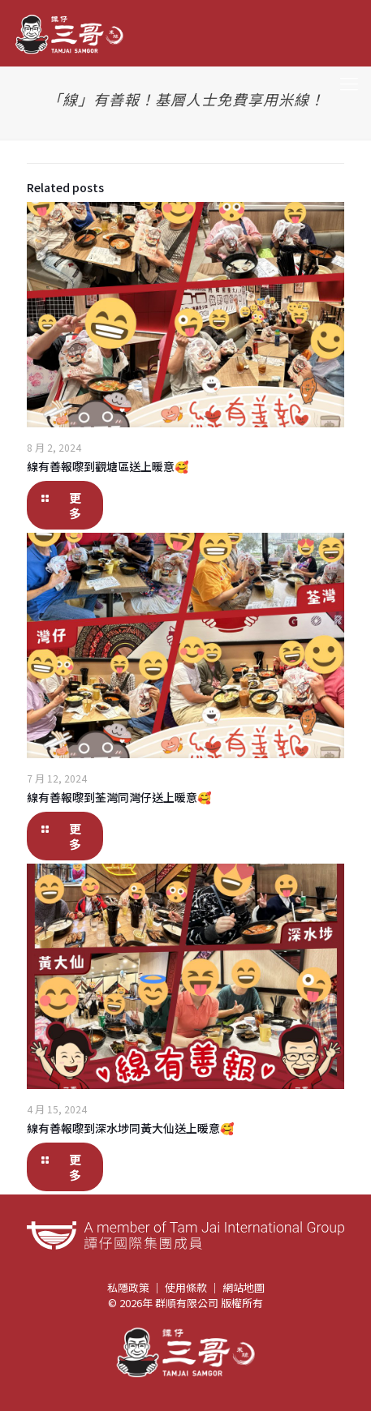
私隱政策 (128, 1287)
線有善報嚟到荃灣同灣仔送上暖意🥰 (119, 797)
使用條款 (186, 1287)
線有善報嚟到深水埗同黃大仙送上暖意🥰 (130, 1128)
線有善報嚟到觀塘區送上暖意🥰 (107, 466)
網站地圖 (243, 1287)
